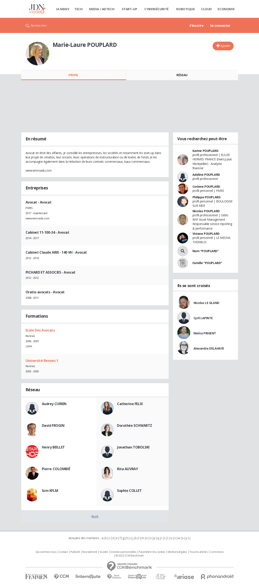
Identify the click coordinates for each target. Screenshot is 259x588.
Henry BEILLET (53, 447)
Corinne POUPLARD (206, 186)
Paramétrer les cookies (152, 552)
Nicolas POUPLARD (206, 211)
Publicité (75, 552)
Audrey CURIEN (54, 403)
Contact (63, 552)
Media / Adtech (101, 9)
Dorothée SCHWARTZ (134, 425)
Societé (103, 552)
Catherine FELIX (130, 403)
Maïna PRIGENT (205, 333)
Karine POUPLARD (205, 151)
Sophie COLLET (129, 490)
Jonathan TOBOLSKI (133, 447)
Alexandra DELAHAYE (209, 348)
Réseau (181, 75)
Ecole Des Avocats (40, 330)
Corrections (216, 552)
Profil (73, 75)
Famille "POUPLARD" (207, 263)
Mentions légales (177, 552)
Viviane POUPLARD (206, 234)
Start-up (129, 9)
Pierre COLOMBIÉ (56, 468)
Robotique (185, 9)
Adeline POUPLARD (206, 174)
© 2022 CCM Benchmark (130, 555)
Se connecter (220, 25)
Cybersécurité (156, 9)
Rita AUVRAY (127, 468)
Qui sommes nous (46, 552)
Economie (226, 9)
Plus (94, 516)
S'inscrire (196, 25)
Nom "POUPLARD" (205, 251)
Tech (78, 9)
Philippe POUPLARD (206, 197)
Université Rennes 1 (42, 360)
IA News (62, 9)
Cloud (206, 9)
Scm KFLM (50, 490)
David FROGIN (53, 425)
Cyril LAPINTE (203, 318)
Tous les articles (198, 552)
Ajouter (225, 46)
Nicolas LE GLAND (206, 303)
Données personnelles (123, 552)
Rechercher (39, 25)
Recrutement (89, 552)
